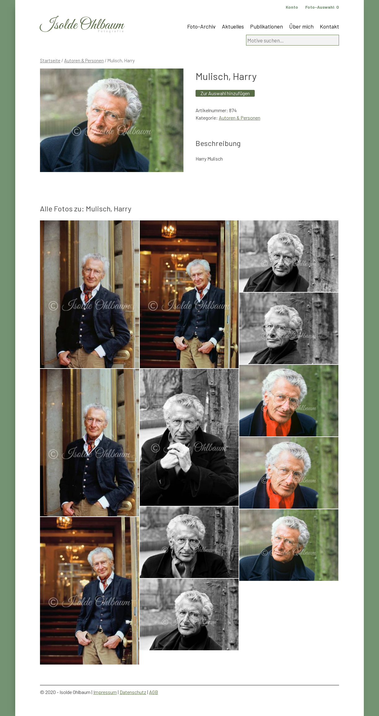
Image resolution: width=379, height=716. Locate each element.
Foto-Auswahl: (322, 7)
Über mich (301, 26)
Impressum (105, 692)
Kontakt (329, 26)
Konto (292, 7)
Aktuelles (233, 26)
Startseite (50, 60)
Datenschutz (133, 692)
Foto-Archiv (201, 26)
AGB (153, 692)
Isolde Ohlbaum (82, 25)
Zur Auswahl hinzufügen (225, 93)
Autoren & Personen (84, 60)
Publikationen (266, 26)
